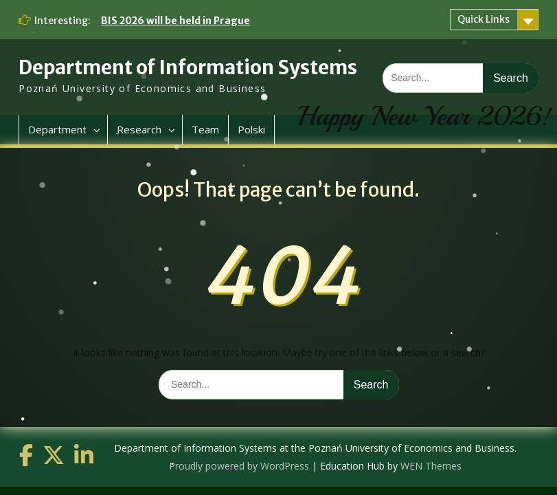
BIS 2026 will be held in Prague (175, 20)
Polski (251, 129)
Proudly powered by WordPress (239, 465)
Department (57, 129)
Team (205, 129)
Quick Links (483, 19)
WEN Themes (431, 465)
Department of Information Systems (188, 67)
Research (139, 129)
